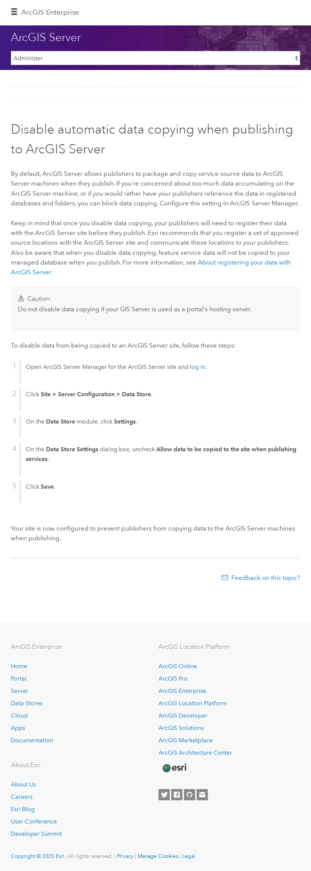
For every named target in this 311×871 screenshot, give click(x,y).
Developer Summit (36, 833)
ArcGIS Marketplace (185, 740)
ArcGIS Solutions (181, 727)
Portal (19, 678)
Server (19, 690)
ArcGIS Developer (182, 715)
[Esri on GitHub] (189, 794)
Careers (22, 796)
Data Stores (27, 703)
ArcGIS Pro (173, 678)
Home (19, 666)
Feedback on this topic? (265, 577)
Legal (188, 856)
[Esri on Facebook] (176, 794)
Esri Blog (23, 809)
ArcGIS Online (177, 666)
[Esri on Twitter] (164, 794)
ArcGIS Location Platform (192, 703)
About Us (23, 784)
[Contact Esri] (202, 794)
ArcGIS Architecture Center (195, 752)
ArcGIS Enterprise (50, 12)
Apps (18, 727)
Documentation (32, 740)
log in (197, 366)
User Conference (34, 821)
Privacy (125, 856)
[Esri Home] (174, 768)
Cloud (19, 715)
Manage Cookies (158, 856)
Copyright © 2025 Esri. (38, 856)
